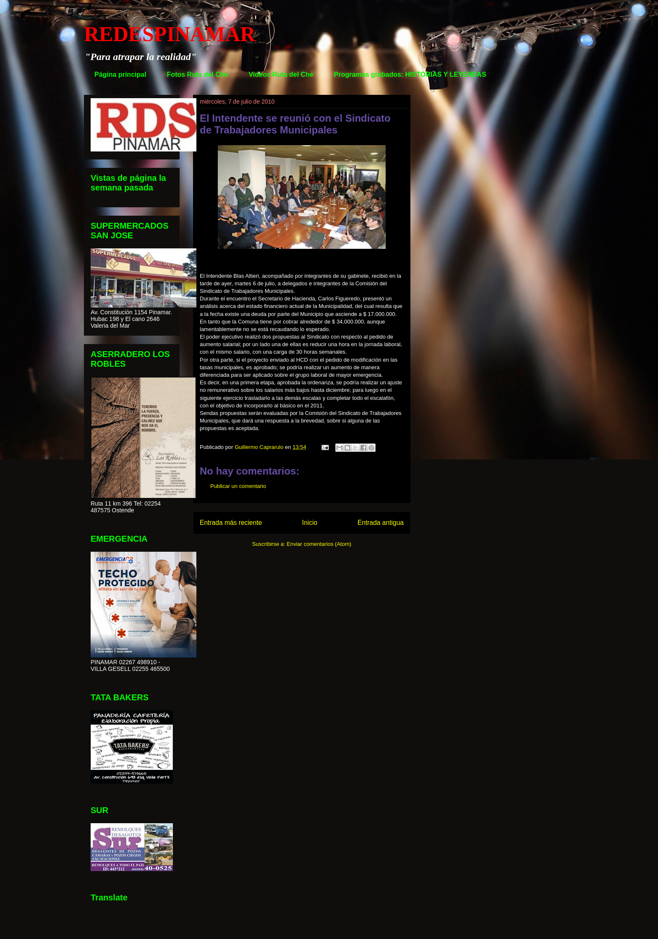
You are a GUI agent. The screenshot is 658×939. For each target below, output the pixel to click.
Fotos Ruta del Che (197, 74)
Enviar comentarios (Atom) (319, 544)
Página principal (120, 74)
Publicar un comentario (238, 486)
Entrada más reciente (231, 522)
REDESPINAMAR (169, 34)
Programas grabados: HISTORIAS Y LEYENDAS (410, 74)
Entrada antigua (381, 522)
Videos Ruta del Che (280, 74)
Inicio (309, 522)
